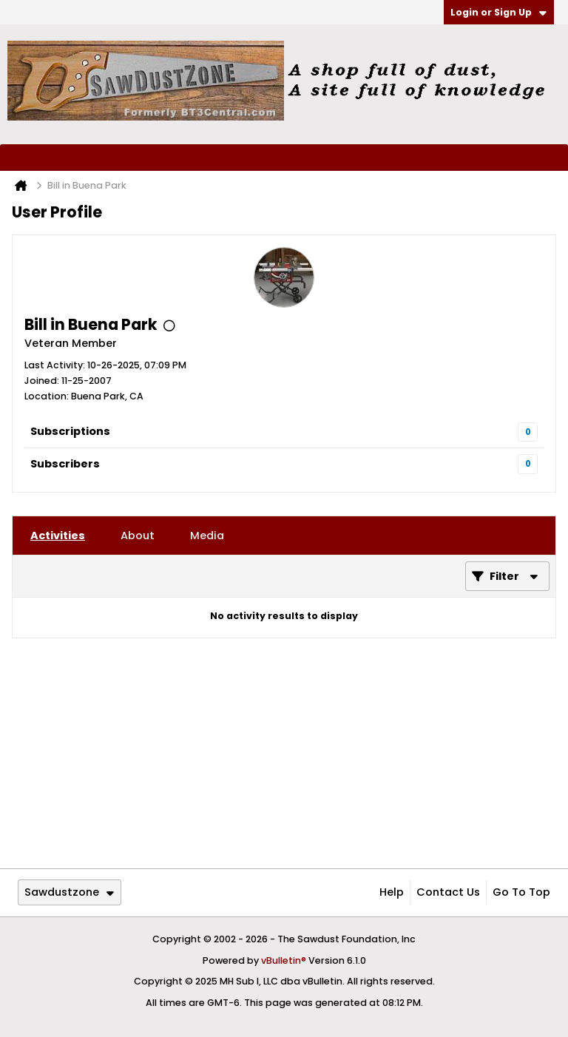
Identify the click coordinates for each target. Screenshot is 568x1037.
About (138, 535)
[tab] (58, 535)
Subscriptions (70, 431)
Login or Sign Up (498, 12)
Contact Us (448, 892)
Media (207, 535)
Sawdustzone (69, 892)
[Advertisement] (284, 753)
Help (391, 892)
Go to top (521, 892)
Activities (57, 535)
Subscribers (65, 463)
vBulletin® (283, 960)
